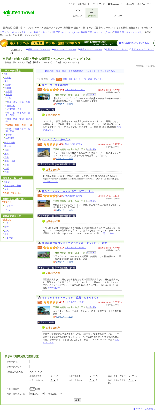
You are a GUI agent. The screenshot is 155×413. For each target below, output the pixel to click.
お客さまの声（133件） (75, 89)
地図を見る (91, 94)
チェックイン (13, 361)
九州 (6, 168)
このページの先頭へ (145, 409)
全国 (5, 74)
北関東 (7, 85)
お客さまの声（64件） (73, 196)
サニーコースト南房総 (55, 85)
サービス (83, 79)
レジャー (8, 206)
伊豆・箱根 (9, 142)
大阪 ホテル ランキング (143, 49)
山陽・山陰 (9, 161)
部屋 (65, 79)
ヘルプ (72, 4)
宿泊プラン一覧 (48, 109)
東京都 (9, 135)
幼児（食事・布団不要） (116, 381)
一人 (6, 223)
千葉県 (9, 94)
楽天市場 (130, 4)
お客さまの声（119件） (75, 302)
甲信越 (7, 146)
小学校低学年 (74, 376)
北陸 (6, 150)
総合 (53, 79)
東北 (6, 81)
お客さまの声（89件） (73, 144)
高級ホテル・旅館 (12, 185)
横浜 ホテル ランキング (91, 49)
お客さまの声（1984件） (75, 247)
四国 (6, 165)
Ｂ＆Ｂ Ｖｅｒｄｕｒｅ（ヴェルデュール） (68, 191)
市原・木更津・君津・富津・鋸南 (18, 130)
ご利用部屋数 (13, 389)
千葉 (9, 98)
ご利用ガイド (84, 4)
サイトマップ (99, 4)
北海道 (7, 77)
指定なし (7, 182)
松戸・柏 (11, 105)
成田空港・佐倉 (14, 109)
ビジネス (8, 210)
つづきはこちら (50, 181)
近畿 (6, 157)
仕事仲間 (8, 238)
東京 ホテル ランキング (65, 49)
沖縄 (6, 172)
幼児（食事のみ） (37, 380)
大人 (31, 371)
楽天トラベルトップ (9, 32)
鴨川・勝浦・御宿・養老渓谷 (19, 120)
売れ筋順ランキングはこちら (135, 43)
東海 (6, 153)
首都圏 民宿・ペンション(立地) (95, 32)
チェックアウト (14, 366)
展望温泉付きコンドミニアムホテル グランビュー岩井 (74, 243)
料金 (16, 394)
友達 (6, 234)
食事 (70, 79)
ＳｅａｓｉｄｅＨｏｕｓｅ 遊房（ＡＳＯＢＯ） (70, 297)
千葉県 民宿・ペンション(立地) (127, 32)
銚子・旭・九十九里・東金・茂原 (18, 114)
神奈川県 (10, 138)
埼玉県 (9, 91)
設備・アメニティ (96, 79)
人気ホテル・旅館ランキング (35, 32)
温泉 (6, 189)
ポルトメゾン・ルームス (56, 139)
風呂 (76, 79)
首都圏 (7, 88)
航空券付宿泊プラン (65, 164)
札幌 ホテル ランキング (39, 49)
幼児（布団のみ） (76, 380)
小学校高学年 (35, 376)
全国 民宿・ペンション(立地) (65, 32)
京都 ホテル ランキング (117, 49)
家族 (6, 227)
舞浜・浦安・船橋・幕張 (18, 102)
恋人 (6, 230)
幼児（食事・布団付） (117, 376)
